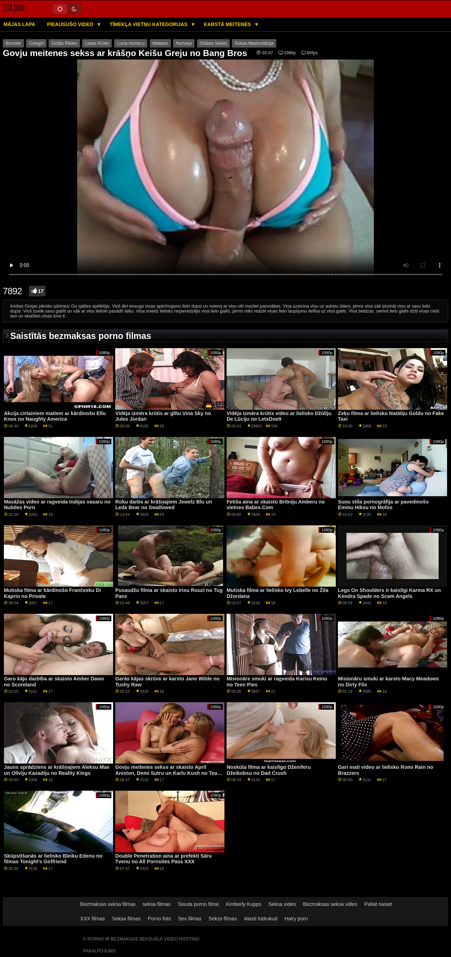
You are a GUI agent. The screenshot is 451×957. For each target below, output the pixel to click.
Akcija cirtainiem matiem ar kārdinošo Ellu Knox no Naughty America (55, 416)
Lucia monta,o (131, 43)
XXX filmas (92, 918)
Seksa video (282, 904)
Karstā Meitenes (228, 24)
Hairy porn (296, 918)
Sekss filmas (223, 918)
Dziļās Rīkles (64, 43)
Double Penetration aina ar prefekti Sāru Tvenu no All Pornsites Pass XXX (163, 859)
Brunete (13, 43)
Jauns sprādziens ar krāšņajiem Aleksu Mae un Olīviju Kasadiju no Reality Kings (57, 770)
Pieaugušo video (70, 24)
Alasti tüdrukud (260, 918)
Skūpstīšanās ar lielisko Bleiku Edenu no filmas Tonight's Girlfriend (53, 859)
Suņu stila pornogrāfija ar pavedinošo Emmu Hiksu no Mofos (383, 505)
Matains (160, 43)
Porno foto (159, 918)
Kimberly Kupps (243, 904)
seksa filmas (157, 904)
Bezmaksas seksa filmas (108, 904)
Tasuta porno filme (198, 904)
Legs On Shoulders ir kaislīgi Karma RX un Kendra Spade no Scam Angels (389, 593)
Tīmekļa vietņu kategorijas (149, 24)
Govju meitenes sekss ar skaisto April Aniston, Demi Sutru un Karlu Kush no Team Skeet (168, 773)
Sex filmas (190, 918)
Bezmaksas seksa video (330, 904)
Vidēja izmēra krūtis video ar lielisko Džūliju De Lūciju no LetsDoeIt (279, 416)
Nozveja (184, 43)
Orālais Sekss (213, 43)
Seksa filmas (126, 918)
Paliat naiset (378, 904)
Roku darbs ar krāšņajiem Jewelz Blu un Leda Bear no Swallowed (163, 505)
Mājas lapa (19, 24)
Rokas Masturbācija (254, 43)
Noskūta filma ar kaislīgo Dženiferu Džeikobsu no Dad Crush (269, 770)
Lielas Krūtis (97, 43)
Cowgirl (36, 43)
